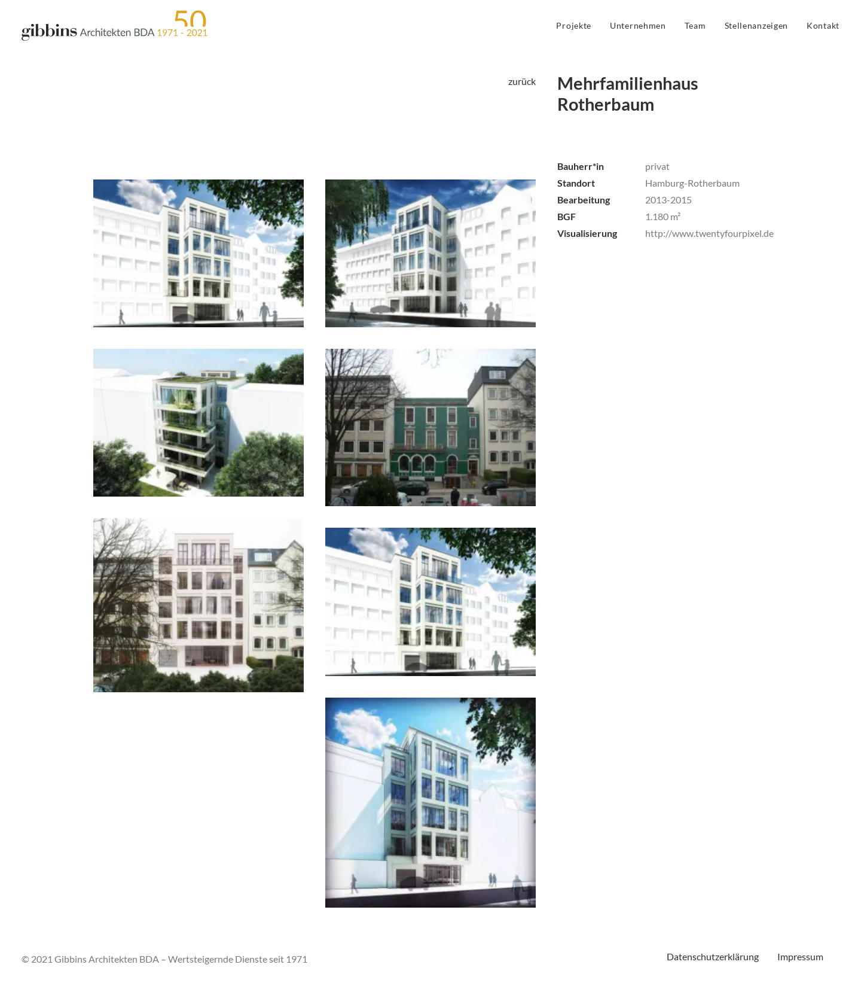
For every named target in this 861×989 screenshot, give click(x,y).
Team (695, 25)
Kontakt (823, 25)
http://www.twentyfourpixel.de (709, 233)
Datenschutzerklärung (713, 956)
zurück (522, 81)
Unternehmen (638, 25)
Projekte (573, 25)
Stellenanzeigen (757, 25)
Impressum (800, 956)
